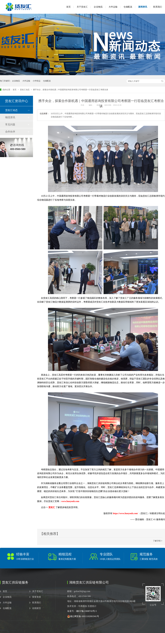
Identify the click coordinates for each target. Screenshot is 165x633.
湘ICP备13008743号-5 (86, 611)
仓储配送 (127, 7)
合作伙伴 (10, 131)
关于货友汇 (82, 7)
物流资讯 (10, 117)
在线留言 (36, 608)
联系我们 (157, 7)
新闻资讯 (142, 7)
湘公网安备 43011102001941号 (83, 616)
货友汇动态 (25, 90)
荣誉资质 (36, 597)
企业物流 (98, 7)
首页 (68, 7)
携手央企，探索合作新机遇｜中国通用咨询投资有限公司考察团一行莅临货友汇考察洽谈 (70, 90)
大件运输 (113, 7)
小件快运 (36, 81)
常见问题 (10, 124)
